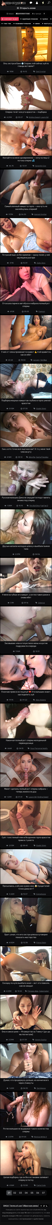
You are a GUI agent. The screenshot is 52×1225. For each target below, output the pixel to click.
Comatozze (41, 894)
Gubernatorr (44, 991)
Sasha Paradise (42, 457)
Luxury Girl (44, 117)
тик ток (6, 23)
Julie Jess (41, 263)
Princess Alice (33, 991)
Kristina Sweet (34, 117)
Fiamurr (42, 311)
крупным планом (29, 19)
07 (43, 1193)
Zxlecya (41, 603)
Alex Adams (41, 700)
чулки (44, 19)
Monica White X (40, 1137)
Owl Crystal (40, 71)
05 (32, 1193)
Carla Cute (41, 1185)
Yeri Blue (43, 360)
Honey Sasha (40, 1040)
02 (14, 1193)
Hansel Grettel (40, 214)
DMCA (6, 1206)
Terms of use (16, 1206)
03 (20, 1193)
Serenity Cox (40, 166)
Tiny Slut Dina (34, 506)
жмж (36, 23)
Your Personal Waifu (39, 748)
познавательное (22, 23)
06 (37, 1193)
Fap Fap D (44, 506)
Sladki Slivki (41, 408)
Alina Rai (32, 457)
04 (26, 1193)
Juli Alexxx (41, 1088)
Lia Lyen (36, 360)
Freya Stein (41, 943)
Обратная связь (30, 1206)
